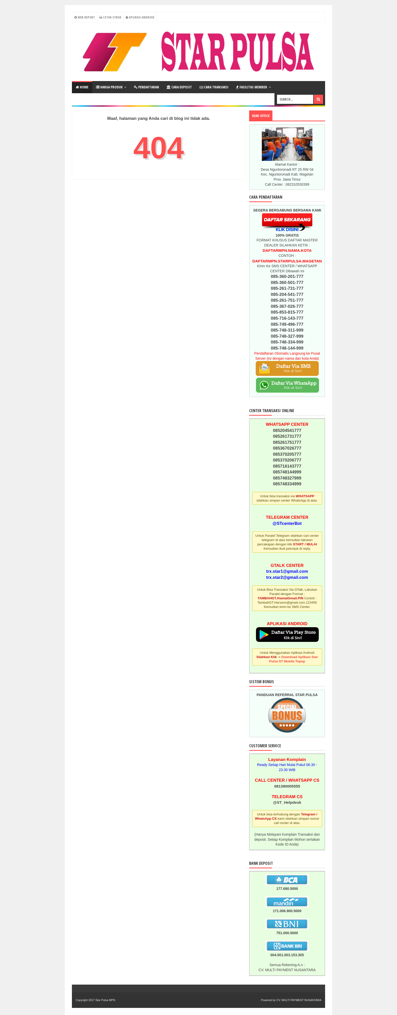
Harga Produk (109, 87)
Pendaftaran (146, 87)
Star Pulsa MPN (105, 1000)
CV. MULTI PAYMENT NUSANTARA (298, 1000)
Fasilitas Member (251, 87)
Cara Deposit (179, 87)
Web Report (84, 17)
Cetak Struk (110, 17)
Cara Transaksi (214, 87)
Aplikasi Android (140, 17)
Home (82, 87)
